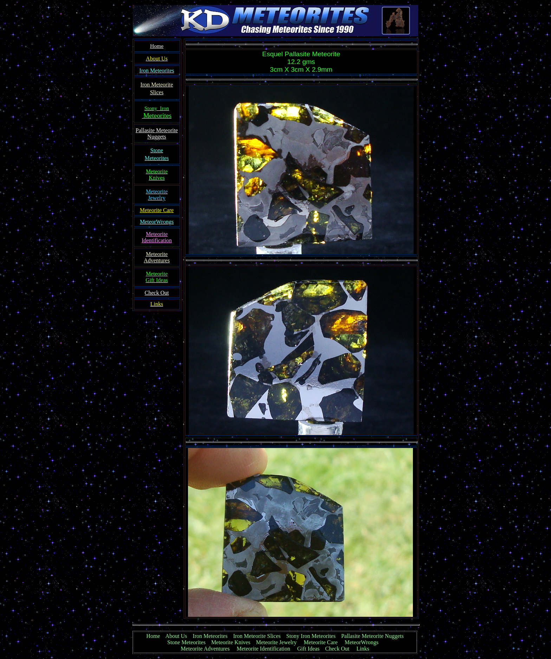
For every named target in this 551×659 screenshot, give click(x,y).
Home (153, 636)
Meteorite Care (320, 642)
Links (362, 649)
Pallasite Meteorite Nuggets (372, 636)
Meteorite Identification (263, 649)
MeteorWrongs (361, 642)
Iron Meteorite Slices (256, 636)
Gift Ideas (308, 649)
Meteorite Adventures (205, 649)
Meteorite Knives (231, 642)
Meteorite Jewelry (278, 642)
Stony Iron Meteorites (313, 636)
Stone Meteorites (186, 642)
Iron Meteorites (210, 636)
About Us (176, 636)
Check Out (337, 649)
